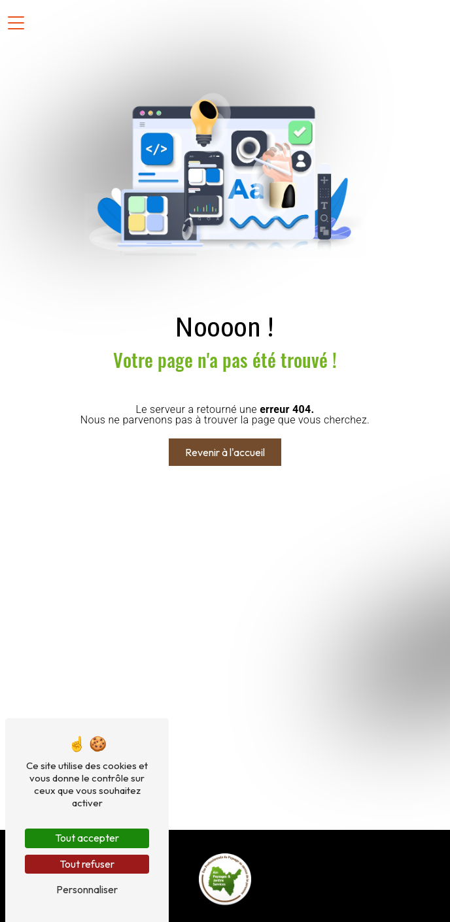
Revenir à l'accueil (225, 452)
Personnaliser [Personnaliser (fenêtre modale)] (87, 889)
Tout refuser (87, 863)
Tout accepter (87, 837)
